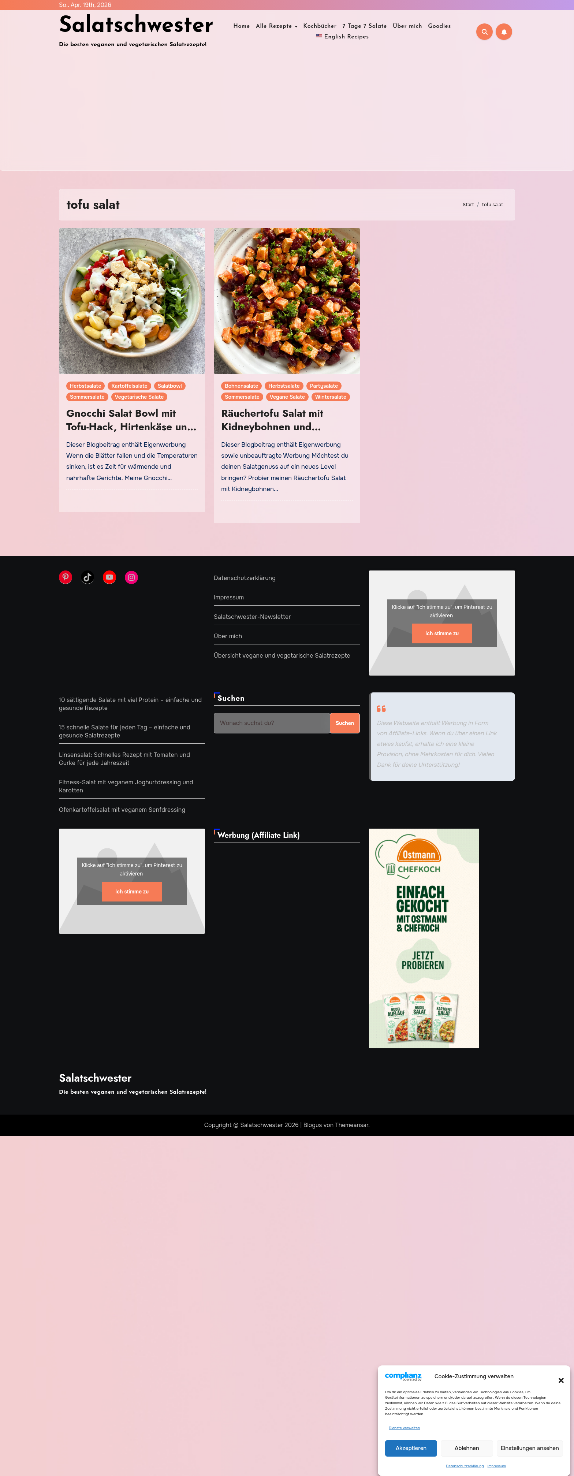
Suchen (231, 698)
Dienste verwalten (404, 1427)
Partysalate (324, 386)
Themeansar (352, 1125)
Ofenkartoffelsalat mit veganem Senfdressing (122, 810)
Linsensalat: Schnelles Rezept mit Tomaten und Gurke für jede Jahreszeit (124, 759)
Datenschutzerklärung (465, 1466)
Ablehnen (467, 1448)
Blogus (312, 1125)
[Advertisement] (287, 115)
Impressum (497, 1466)
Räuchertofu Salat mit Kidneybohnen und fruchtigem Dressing (272, 426)
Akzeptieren (411, 1448)
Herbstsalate (85, 386)
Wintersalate (330, 397)
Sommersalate (87, 397)
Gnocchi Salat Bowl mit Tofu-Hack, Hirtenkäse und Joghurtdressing (129, 426)
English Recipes (342, 36)
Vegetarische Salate (139, 397)
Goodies (439, 26)
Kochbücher (319, 26)
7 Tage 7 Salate (365, 26)
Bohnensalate (241, 386)
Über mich (407, 26)
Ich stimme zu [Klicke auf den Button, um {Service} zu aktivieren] (442, 633)
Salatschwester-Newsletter (252, 617)
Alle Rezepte (275, 26)
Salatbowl (170, 386)
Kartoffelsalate (129, 386)
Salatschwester (136, 26)
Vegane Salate (287, 397)
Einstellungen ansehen (530, 1448)
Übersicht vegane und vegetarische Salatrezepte (282, 655)
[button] (557, 1376)
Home (241, 26)
